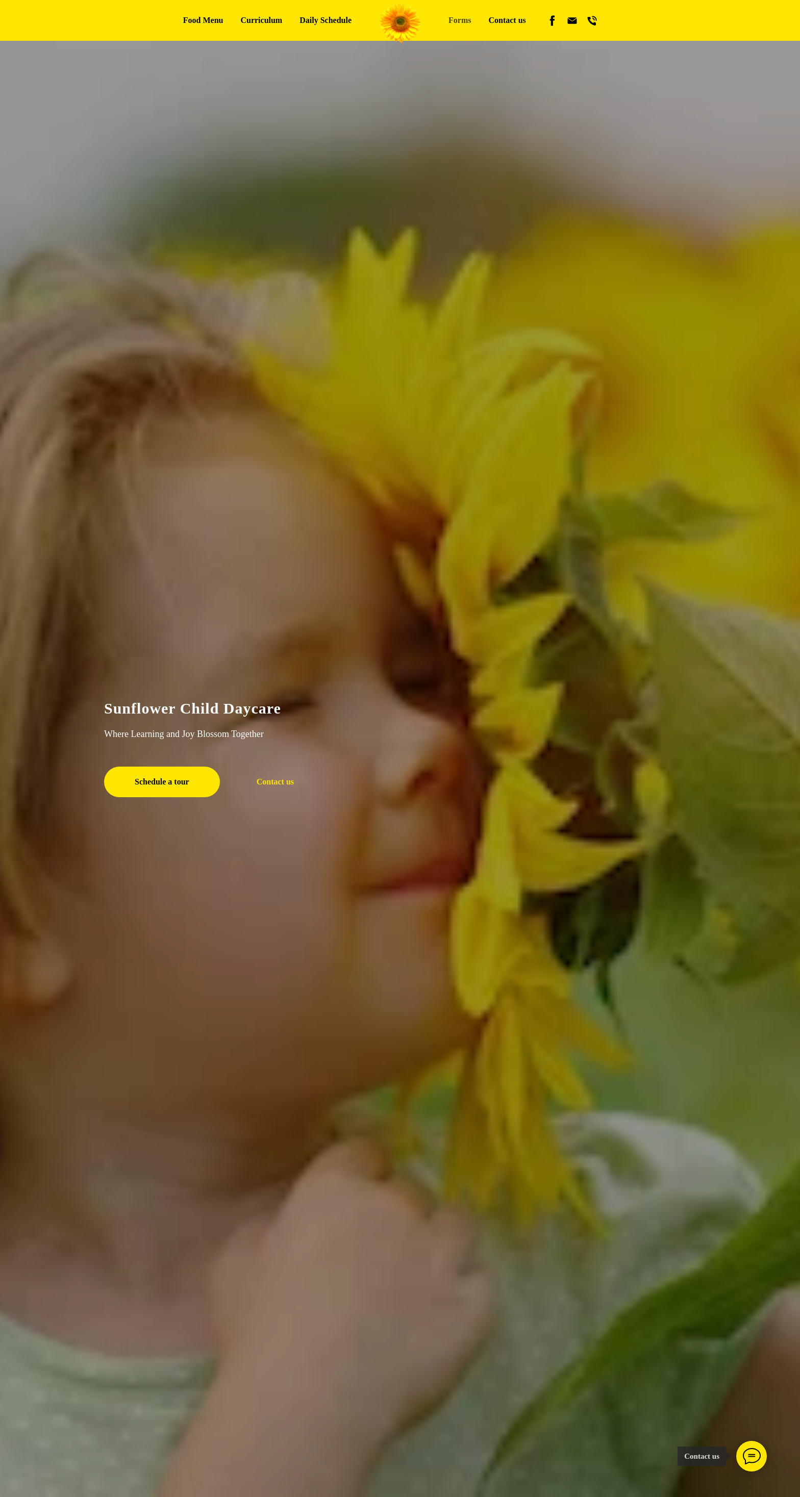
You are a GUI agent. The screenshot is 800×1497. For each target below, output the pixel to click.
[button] (162, 782)
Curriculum (261, 20)
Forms (459, 20)
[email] (572, 20)
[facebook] (552, 20)
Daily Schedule (325, 20)
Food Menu (203, 20)
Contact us (507, 20)
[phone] (592, 20)
